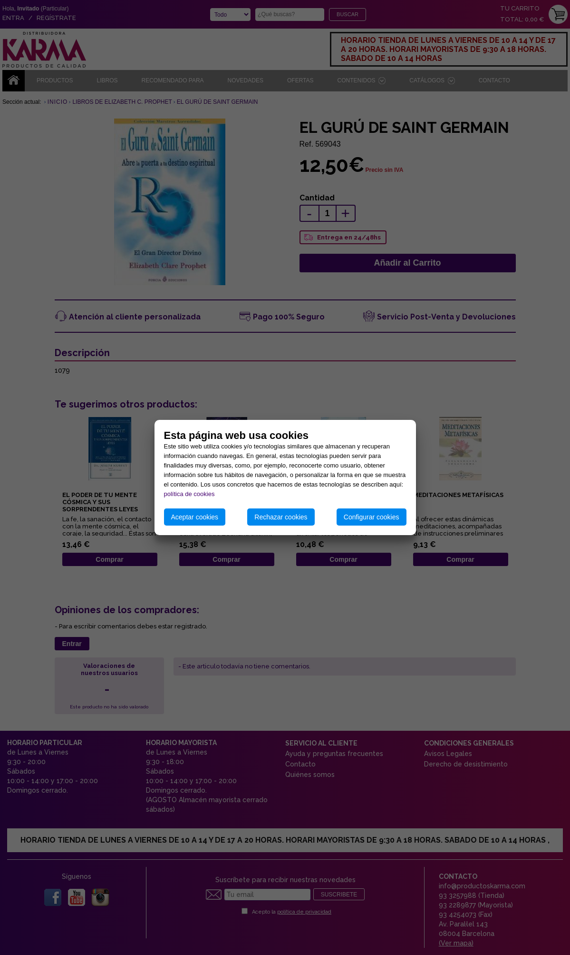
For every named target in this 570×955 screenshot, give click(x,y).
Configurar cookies (371, 517)
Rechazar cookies (280, 517)
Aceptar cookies (195, 517)
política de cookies (189, 493)
